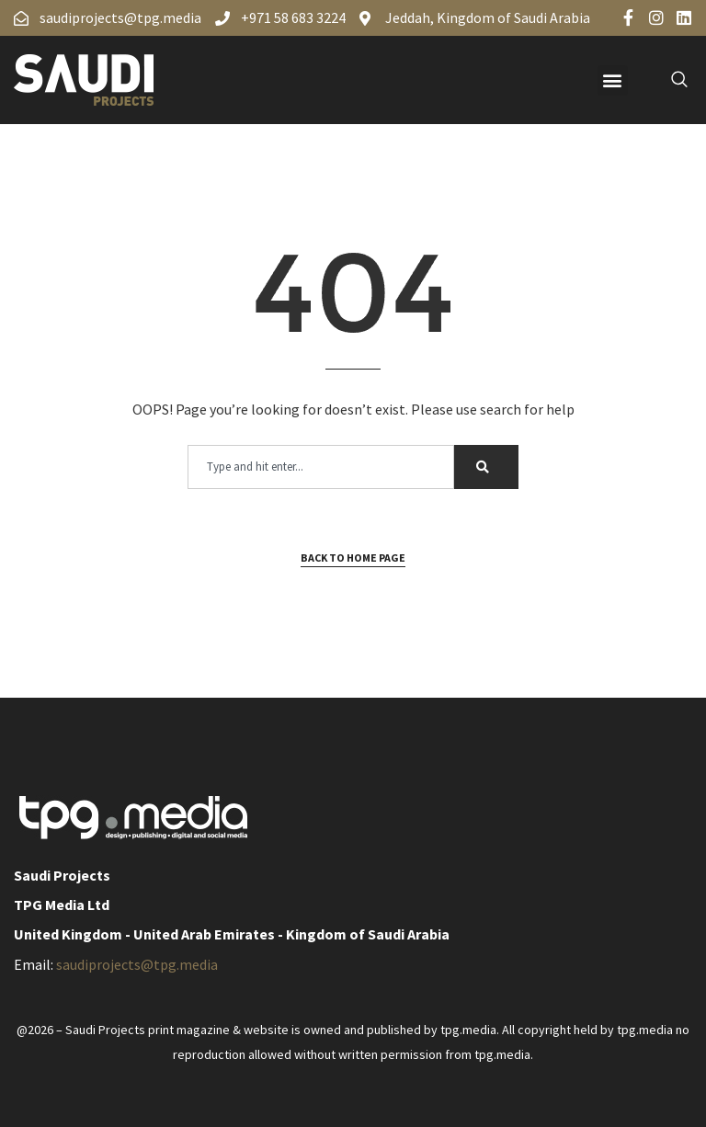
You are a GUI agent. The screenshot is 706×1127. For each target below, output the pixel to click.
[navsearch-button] (669, 80)
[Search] (486, 467)
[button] (613, 80)
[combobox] (321, 467)
